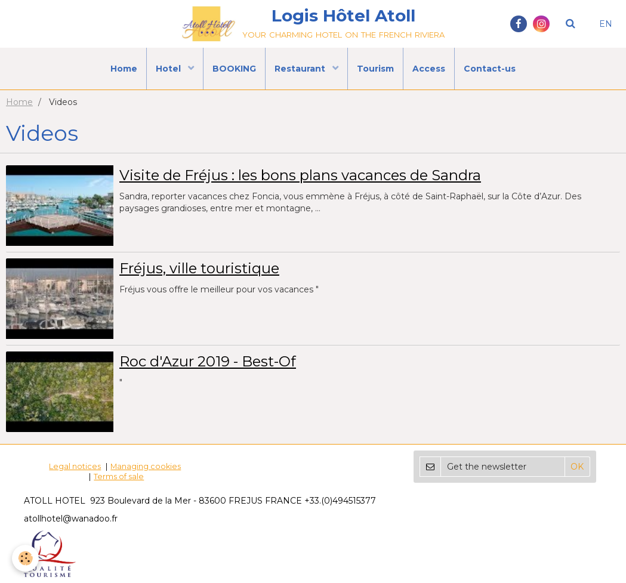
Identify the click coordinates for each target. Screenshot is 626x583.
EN (605, 23)
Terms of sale (119, 476)
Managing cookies (145, 466)
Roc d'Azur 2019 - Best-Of (207, 361)
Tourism (375, 68)
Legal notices (75, 466)
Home (123, 68)
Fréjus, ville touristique (199, 268)
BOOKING (234, 68)
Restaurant (301, 68)
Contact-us (490, 68)
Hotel (169, 68)
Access (428, 68)
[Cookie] (25, 558)
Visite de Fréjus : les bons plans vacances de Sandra (300, 175)
